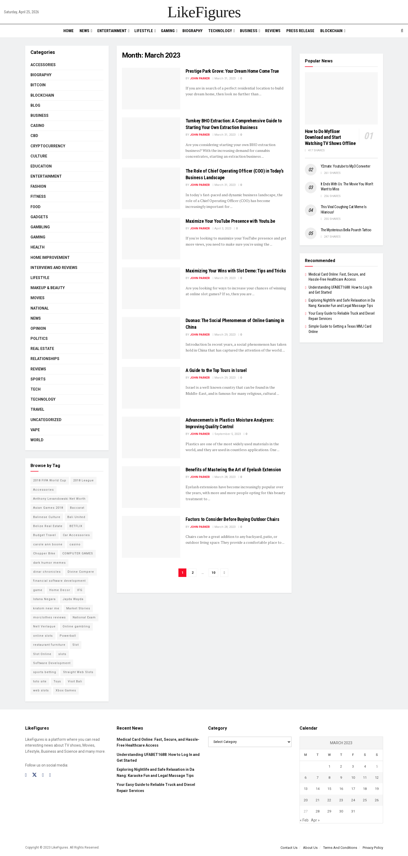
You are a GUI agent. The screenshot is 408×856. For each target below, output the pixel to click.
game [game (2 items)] (37, 590)
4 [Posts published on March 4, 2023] (365, 766)
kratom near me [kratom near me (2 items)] (46, 608)
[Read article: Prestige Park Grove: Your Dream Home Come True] (151, 88)
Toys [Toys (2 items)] (57, 681)
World (36, 440)
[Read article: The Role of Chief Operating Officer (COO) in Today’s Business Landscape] (151, 188)
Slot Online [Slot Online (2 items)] (42, 654)
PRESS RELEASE (300, 30)
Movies (37, 298)
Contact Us (288, 848)
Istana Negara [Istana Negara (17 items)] (44, 599)
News (84, 30)
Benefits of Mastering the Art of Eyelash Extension (233, 469)
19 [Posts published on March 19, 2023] (377, 789)
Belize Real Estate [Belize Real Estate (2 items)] (48, 526)
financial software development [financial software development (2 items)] (59, 581)
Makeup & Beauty (47, 288)
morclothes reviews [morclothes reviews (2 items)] (49, 617)
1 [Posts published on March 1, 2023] (329, 766)
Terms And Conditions (340, 848)
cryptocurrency (47, 146)
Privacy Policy (373, 848)
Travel (37, 409)
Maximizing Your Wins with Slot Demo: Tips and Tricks (236, 270)
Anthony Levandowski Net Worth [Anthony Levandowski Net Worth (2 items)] (59, 498)
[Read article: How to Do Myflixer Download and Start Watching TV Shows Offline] (341, 98)
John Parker (200, 78)
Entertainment (112, 30)
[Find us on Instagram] (43, 775)
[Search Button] (402, 30)
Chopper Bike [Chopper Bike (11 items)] (44, 553)
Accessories (43, 65)
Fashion (38, 186)
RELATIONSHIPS (44, 359)
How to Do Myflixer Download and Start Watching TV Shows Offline (330, 137)
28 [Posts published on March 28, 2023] (317, 811)
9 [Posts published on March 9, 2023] (341, 778)
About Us (310, 848)
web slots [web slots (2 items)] (41, 690)
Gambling (40, 227)
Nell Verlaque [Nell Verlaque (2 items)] (44, 626)
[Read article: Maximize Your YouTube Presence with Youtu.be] (151, 238)
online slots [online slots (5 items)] (43, 635)
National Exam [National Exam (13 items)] (84, 617)
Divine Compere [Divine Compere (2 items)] (81, 571)
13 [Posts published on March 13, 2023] (306, 789)
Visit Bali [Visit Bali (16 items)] (75, 681)
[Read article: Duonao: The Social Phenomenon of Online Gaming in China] (151, 338)
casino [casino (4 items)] (75, 544)
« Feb (304, 820)
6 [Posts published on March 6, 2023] (305, 778)
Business (248, 30)
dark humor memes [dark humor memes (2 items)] (49, 562)
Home (68, 30)
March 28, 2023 (224, 477)
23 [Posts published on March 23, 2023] (341, 800)
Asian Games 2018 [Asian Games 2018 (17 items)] (48, 508)
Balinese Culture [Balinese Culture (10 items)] (46, 517)
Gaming (168, 30)
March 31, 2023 (224, 78)
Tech (35, 389)
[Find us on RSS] (50, 775)
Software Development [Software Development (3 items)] (52, 663)
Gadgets (39, 217)
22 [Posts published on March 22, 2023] (329, 800)
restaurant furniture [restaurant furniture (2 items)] (49, 645)
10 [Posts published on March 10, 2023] (353, 778)
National (39, 308)
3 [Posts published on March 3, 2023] (353, 766)
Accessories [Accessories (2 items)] (43, 489)
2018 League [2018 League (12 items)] (83, 480)
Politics (39, 338)
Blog (35, 105)
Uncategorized (46, 420)
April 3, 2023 (222, 228)
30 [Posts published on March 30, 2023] (341, 811)
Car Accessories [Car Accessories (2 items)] (76, 535)
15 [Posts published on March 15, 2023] (329, 789)
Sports (38, 379)
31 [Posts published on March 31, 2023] (353, 811)
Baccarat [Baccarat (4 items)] (77, 508)
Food (35, 207)
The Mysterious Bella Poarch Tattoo (346, 230)
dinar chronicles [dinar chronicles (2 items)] (47, 571)
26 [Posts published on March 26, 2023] (377, 800)
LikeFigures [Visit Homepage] (204, 12)
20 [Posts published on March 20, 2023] (306, 800)
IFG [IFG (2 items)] (79, 590)
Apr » (315, 820)
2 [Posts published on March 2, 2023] (341, 766)
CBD (34, 136)
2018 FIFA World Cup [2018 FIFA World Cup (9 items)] (49, 480)
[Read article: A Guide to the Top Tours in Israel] (151, 388)
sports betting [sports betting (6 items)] (44, 672)
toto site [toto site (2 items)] (40, 681)
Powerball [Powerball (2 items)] (68, 635)
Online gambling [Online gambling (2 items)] (76, 626)
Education (41, 166)
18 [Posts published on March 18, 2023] (365, 789)
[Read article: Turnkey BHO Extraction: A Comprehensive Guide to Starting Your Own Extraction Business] (151, 138)
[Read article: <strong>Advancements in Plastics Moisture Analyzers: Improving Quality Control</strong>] (151, 437)
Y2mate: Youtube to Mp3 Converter (345, 166)
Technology (220, 30)
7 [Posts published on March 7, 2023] (317, 778)
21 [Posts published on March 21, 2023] (317, 800)
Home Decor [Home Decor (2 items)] (59, 590)
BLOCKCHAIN (331, 30)
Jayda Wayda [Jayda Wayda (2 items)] (73, 599)
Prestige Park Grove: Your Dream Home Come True (232, 71)
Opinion (38, 328)
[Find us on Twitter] (34, 775)
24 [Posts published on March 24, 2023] (353, 800)
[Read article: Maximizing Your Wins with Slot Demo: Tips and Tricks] (151, 288)
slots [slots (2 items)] (62, 654)
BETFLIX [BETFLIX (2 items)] (75, 526)
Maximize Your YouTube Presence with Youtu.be (230, 221)
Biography (192, 30)
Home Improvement (50, 257)
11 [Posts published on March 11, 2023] (365, 778)
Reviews (272, 30)
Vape (35, 430)
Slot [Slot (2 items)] (75, 645)
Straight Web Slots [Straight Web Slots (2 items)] (78, 672)
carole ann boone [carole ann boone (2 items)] (48, 544)
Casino (37, 125)
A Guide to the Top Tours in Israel (216, 370)
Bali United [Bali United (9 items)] (76, 517)
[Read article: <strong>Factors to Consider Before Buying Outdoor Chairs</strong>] (151, 537)
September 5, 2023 (227, 434)
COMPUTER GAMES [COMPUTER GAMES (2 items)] (77, 553)
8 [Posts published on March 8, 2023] (329, 778)
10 (213, 573)
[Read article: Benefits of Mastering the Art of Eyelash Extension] (151, 487)
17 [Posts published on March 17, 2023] (353, 789)
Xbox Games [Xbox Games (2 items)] (66, 690)
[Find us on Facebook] (26, 775)
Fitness (38, 196)
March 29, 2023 (224, 278)
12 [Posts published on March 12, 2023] (377, 778)
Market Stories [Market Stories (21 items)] (78, 608)
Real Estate (42, 348)
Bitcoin (38, 85)
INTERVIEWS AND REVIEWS (53, 268)
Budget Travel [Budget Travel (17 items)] (44, 535)
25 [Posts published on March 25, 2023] (365, 800)
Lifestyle (143, 30)
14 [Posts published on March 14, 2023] (317, 789)
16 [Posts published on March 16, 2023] (341, 789)
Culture (38, 156)
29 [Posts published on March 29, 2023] (329, 811)
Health (37, 247)
